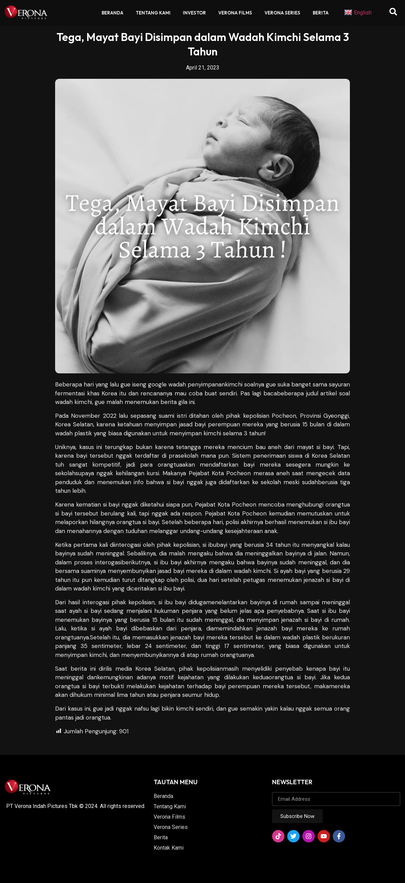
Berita (321, 12)
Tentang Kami (153, 12)
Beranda (112, 12)
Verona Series (282, 12)
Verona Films (235, 12)
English (358, 12)
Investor (194, 12)
